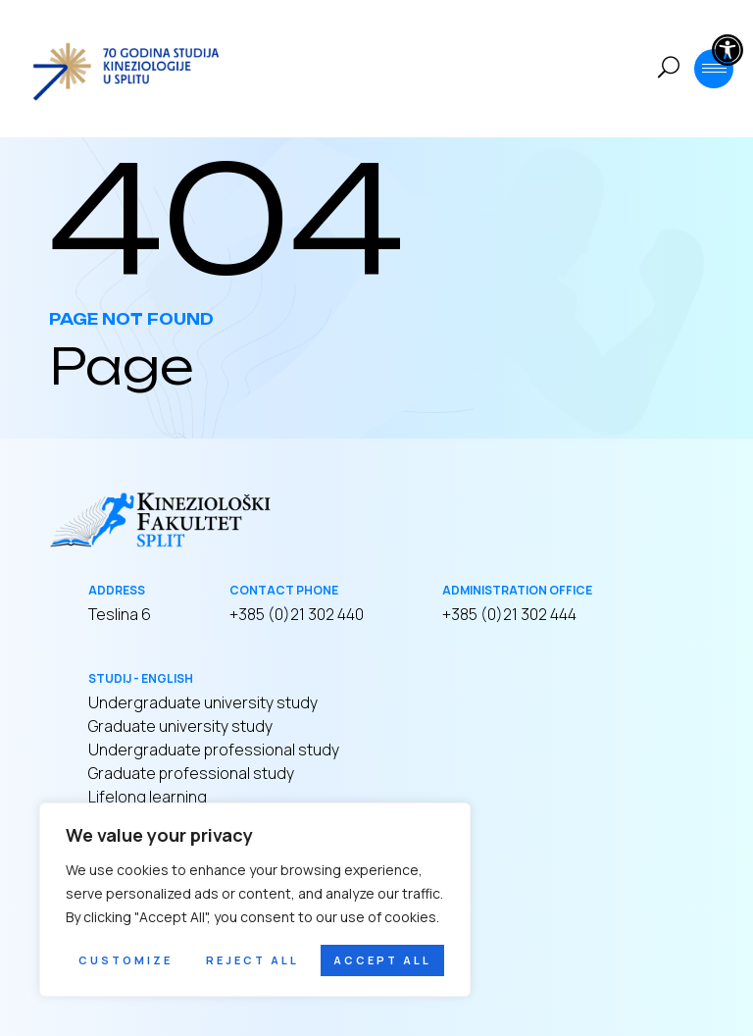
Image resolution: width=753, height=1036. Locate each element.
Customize (125, 960)
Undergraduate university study (203, 702)
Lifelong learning (147, 796)
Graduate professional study (191, 773)
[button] (727, 50)
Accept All (382, 960)
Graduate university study (180, 726)
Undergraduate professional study (213, 749)
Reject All (252, 960)
